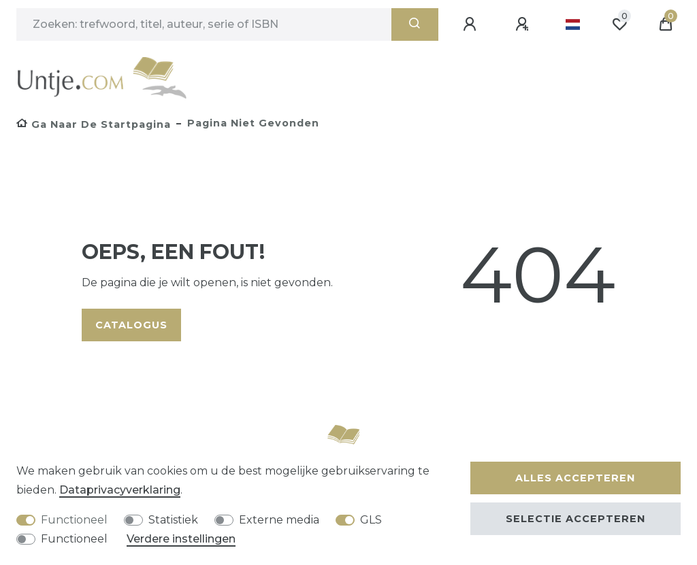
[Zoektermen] (203, 24)
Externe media (279, 519)
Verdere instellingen (181, 538)
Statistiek (173, 519)
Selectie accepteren (575, 519)
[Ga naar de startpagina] (93, 124)
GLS (371, 519)
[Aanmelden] (472, 24)
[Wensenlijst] (619, 24)
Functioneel (74, 519)
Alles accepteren (575, 478)
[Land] (572, 24)
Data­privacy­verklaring (119, 489)
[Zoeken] (414, 24)
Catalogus (131, 325)
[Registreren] (524, 24)
